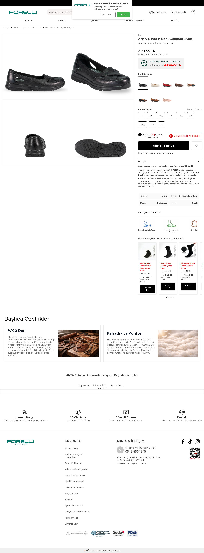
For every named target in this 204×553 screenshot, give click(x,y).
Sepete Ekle (163, 145)
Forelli (141, 35)
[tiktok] (191, 441)
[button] (166, 297)
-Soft (86, 550)
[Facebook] (185, 441)
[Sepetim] (193, 12)
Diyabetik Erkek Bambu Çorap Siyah (188, 265)
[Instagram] (198, 441)
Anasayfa (6, 28)
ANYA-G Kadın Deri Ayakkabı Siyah (59, 28)
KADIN (15, 28)
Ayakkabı (25, 28)
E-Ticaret (93, 550)
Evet (123, 14)
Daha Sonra (106, 14)
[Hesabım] (178, 12)
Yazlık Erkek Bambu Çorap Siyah (166, 265)
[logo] (23, 12)
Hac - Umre (37, 28)
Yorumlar (102, 388)
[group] (35, 66)
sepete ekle (147, 289)
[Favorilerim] (157, 12)
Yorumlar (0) (143, 43)
